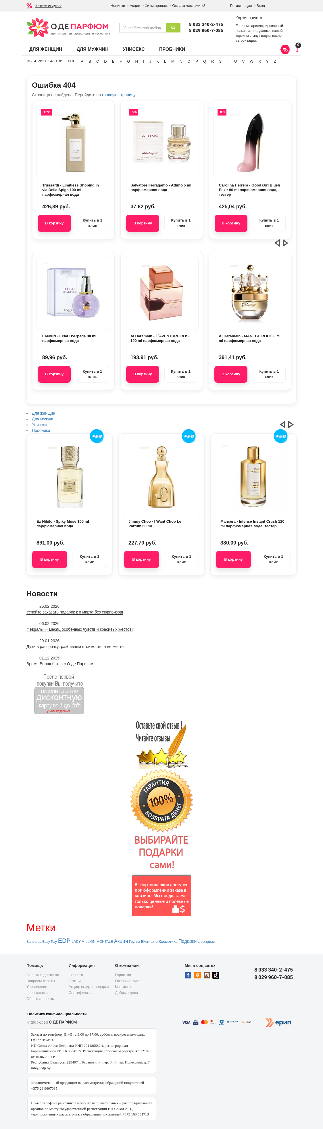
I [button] (143, 61)
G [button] (128, 61)
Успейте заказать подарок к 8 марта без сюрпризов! (74, 612)
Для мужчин (93, 49)
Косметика (168, 941)
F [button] (121, 61)
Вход (261, 5)
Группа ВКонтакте (143, 942)
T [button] (228, 61)
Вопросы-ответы (40, 981)
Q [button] (204, 61)
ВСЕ (71, 61)
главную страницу (118, 95)
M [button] (172, 61)
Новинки (117, 5)
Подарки (187, 941)
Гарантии (123, 975)
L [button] (165, 61)
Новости (76, 975)
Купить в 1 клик (92, 223)
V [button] (243, 61)
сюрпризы (207, 941)
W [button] (251, 61)
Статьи (75, 981)
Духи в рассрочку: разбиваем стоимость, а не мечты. (75, 646)
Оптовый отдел (128, 981)
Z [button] (275, 61)
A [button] (82, 61)
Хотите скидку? (48, 6)
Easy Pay (49, 942)
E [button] (113, 61)
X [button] (259, 61)
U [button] (235, 61)
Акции (135, 5)
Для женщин (45, 49)
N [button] (181, 61)
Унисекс (134, 49)
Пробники (172, 49)
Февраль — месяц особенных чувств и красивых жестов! (79, 629)
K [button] (157, 61)
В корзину (54, 223)
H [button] (136, 61)
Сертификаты (81, 992)
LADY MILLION (83, 942)
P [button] (196, 61)
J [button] (150, 61)
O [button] (188, 61)
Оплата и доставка (42, 975)
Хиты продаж (156, 5)
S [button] (220, 61)
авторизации (245, 41)
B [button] (90, 61)
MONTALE (105, 942)
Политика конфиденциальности (56, 1014)
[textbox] (142, 27)
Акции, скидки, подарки (89, 986)
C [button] (97, 61)
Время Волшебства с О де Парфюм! (60, 663)
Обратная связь (40, 999)
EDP (64, 940)
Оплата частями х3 (188, 5)
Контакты (123, 986)
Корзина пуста (248, 18)
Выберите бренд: (44, 61)
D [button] (105, 61)
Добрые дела (126, 992)
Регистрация (241, 5)
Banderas (33, 942)
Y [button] (267, 61)
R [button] (212, 61)
